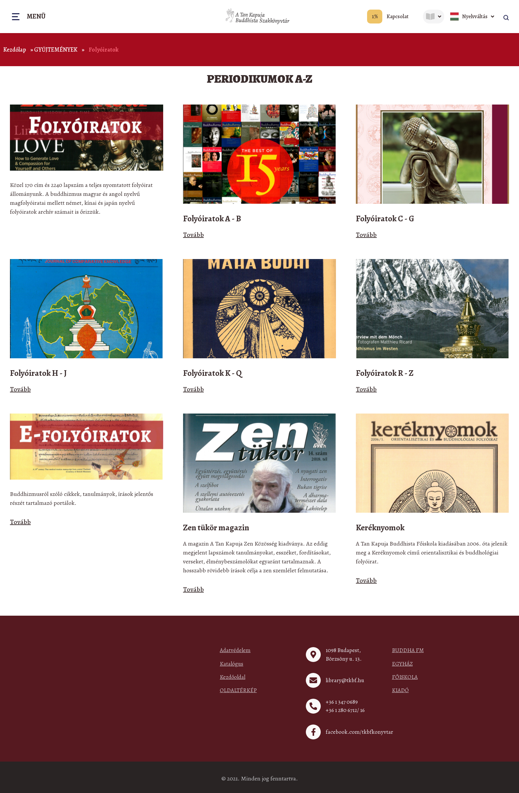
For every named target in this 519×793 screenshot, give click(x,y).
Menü (36, 17)
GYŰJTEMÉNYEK (55, 50)
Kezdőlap (14, 50)
